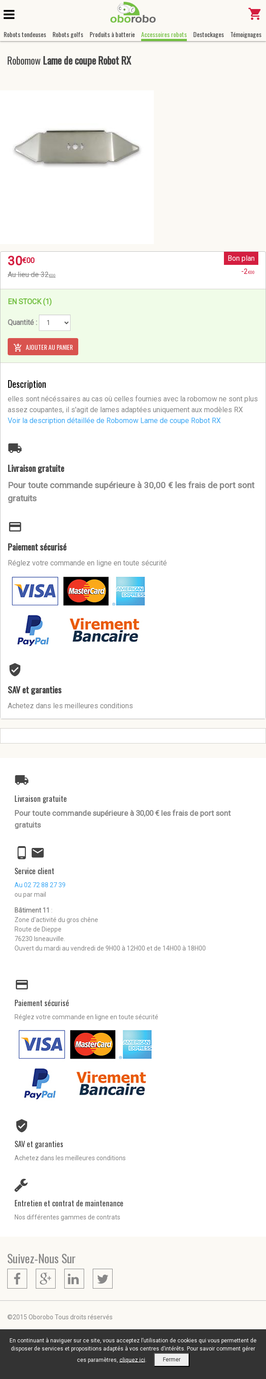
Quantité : (22, 322)
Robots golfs (67, 34)
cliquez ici (132, 1359)
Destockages (208, 34)
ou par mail (30, 894)
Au (40, 885)
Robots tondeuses (25, 34)
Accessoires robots (164, 34)
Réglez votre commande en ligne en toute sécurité (87, 563)
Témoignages (245, 34)
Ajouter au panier (43, 347)
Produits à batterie (112, 34)
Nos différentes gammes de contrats (67, 1217)
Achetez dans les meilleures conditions (70, 705)
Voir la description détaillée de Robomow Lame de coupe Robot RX (114, 420)
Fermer (171, 1359)
